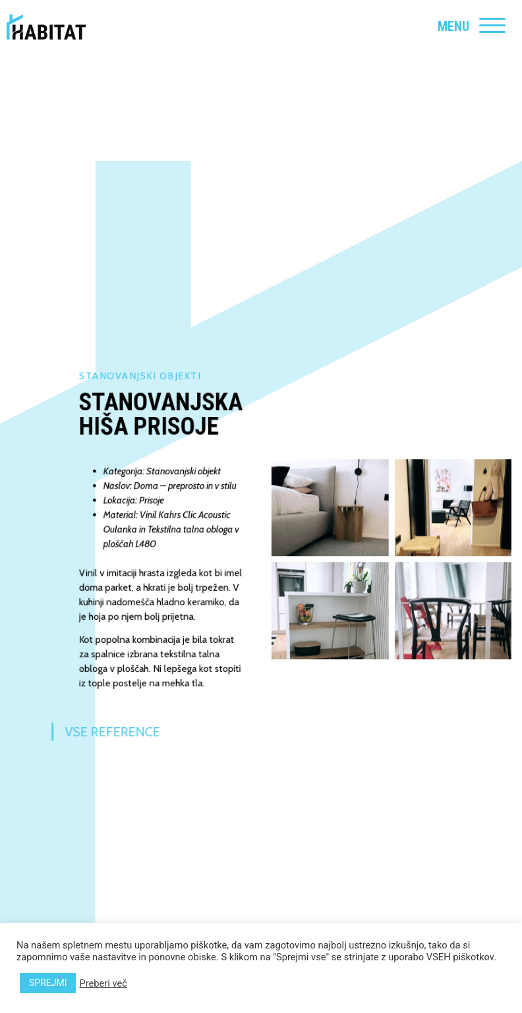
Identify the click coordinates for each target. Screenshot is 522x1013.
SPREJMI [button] (48, 982)
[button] (335, 512)
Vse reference (91, 732)
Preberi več (103, 983)
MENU (453, 26)
